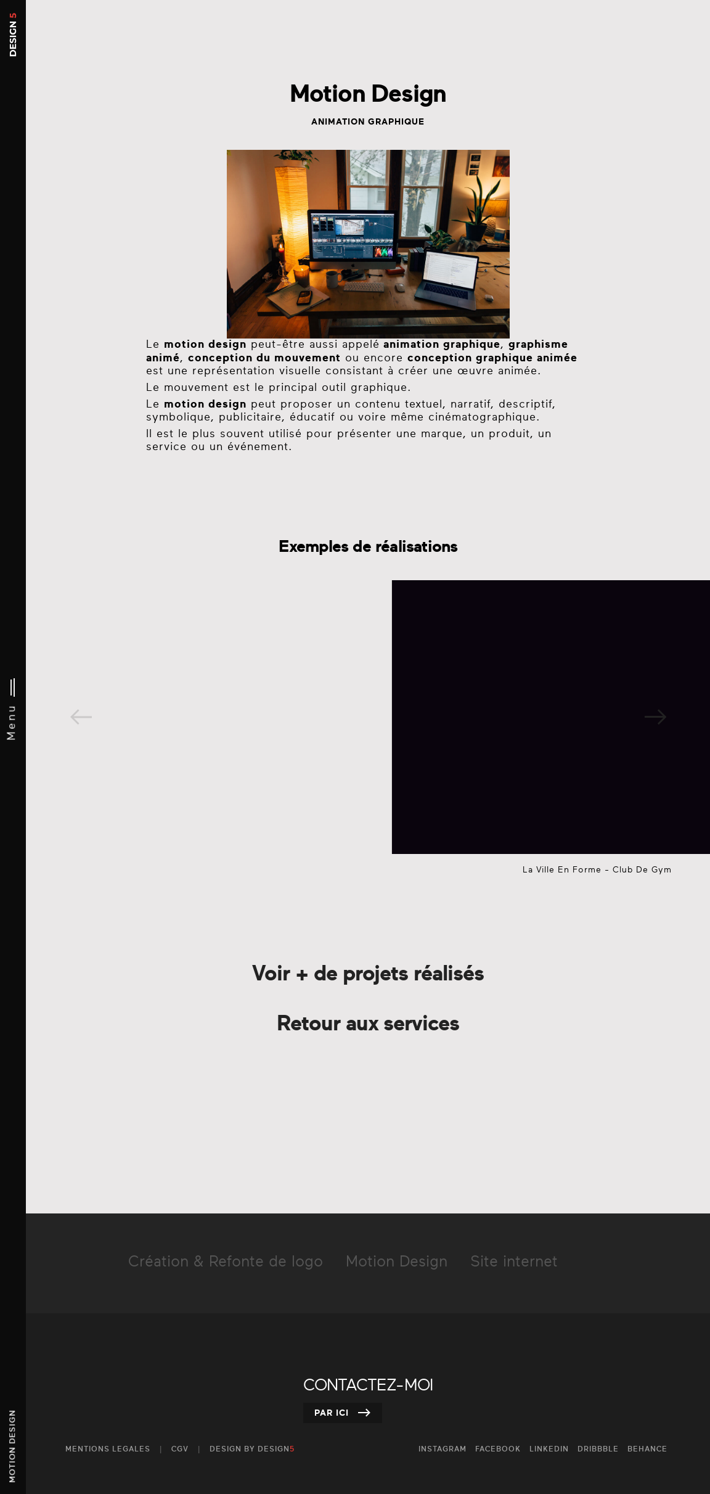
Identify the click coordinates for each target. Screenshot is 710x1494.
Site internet (514, 1262)
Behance (647, 1449)
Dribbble (598, 1449)
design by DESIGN (252, 1449)
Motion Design (396, 1262)
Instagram (442, 1449)
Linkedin (549, 1449)
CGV (180, 1449)
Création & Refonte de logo (225, 1262)
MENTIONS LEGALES (107, 1449)
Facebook (498, 1449)
